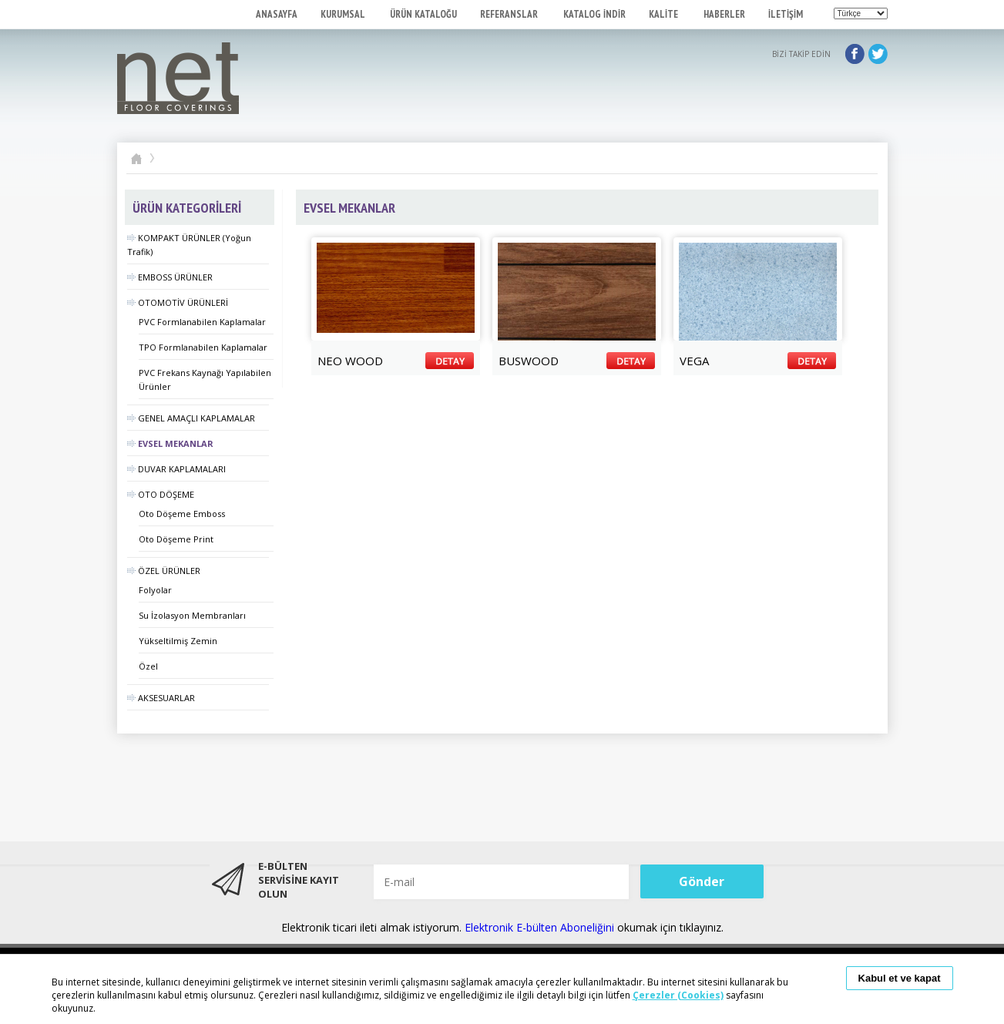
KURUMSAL (344, 14)
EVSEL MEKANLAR (170, 443)
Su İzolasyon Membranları (192, 615)
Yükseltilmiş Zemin (178, 640)
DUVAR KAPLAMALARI (176, 469)
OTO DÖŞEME (160, 494)
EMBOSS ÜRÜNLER (170, 277)
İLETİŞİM (785, 14)
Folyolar (155, 590)
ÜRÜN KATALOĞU (423, 14)
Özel (148, 666)
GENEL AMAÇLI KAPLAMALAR (191, 418)
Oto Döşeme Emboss (182, 513)
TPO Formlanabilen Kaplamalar (203, 347)
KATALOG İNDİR (594, 14)
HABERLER (724, 14)
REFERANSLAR (510, 14)
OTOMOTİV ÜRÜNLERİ (177, 302)
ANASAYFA (276, 14)
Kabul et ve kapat (899, 978)
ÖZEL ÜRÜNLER (163, 570)
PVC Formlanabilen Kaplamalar (202, 321)
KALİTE (664, 14)
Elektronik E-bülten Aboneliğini (541, 927)
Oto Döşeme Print (176, 539)
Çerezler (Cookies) (678, 995)
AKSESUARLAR (161, 697)
